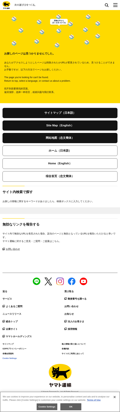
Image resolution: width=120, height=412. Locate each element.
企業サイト (10, 329)
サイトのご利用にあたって (73, 354)
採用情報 (70, 329)
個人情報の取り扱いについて (74, 344)
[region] (60, 402)
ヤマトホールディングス (17, 336)
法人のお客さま (74, 321)
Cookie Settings (10, 358)
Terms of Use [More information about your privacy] (94, 400)
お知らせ (69, 314)
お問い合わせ (11, 249)
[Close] (114, 397)
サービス (7, 298)
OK (71, 406)
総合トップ (10, 321)
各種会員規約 (8, 354)
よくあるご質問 (12, 306)
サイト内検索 (107, 5)
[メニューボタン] (115, 5)
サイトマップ (8, 344)
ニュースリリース (12, 314)
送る (5, 291)
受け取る (69, 291)
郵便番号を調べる (75, 298)
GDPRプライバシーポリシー (14, 349)
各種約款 (65, 349)
